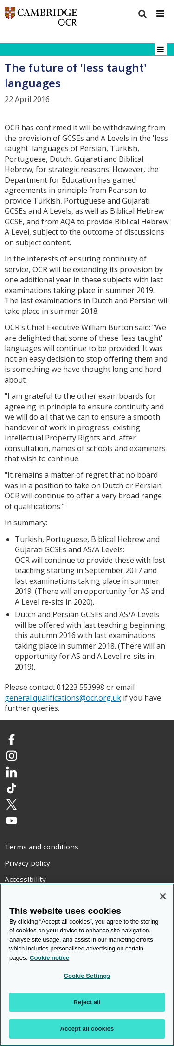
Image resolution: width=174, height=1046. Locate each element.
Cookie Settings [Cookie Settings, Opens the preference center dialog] (87, 975)
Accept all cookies (87, 1028)
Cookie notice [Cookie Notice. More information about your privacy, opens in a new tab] (49, 957)
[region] (87, 964)
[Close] (163, 896)
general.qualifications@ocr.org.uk (63, 698)
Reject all (86, 1002)
